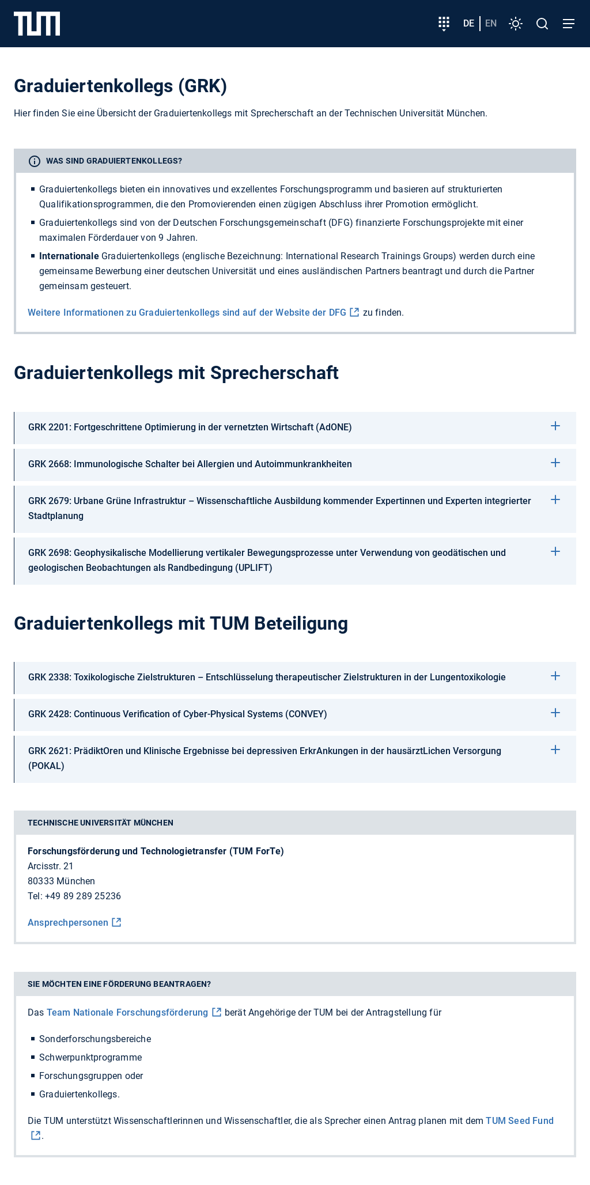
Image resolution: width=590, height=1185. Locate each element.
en (491, 23)
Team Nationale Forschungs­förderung (128, 1012)
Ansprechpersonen (68, 922)
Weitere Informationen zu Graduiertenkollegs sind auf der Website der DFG (187, 312)
